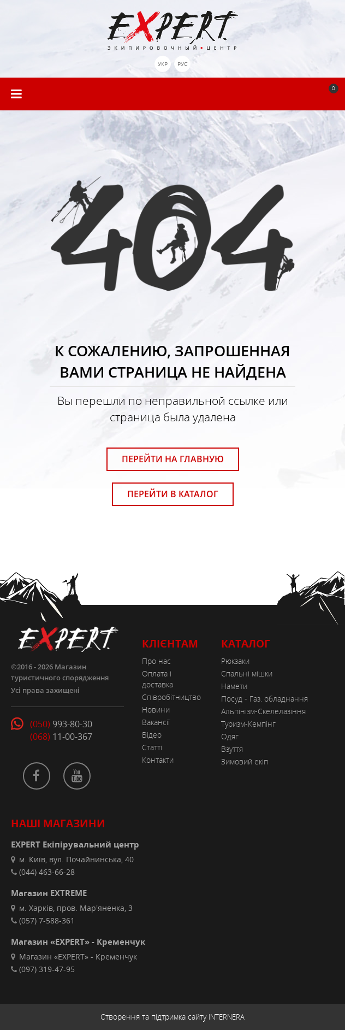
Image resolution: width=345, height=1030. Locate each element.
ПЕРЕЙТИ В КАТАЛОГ (172, 494)
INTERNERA (227, 1017)
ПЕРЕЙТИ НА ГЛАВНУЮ (173, 459)
